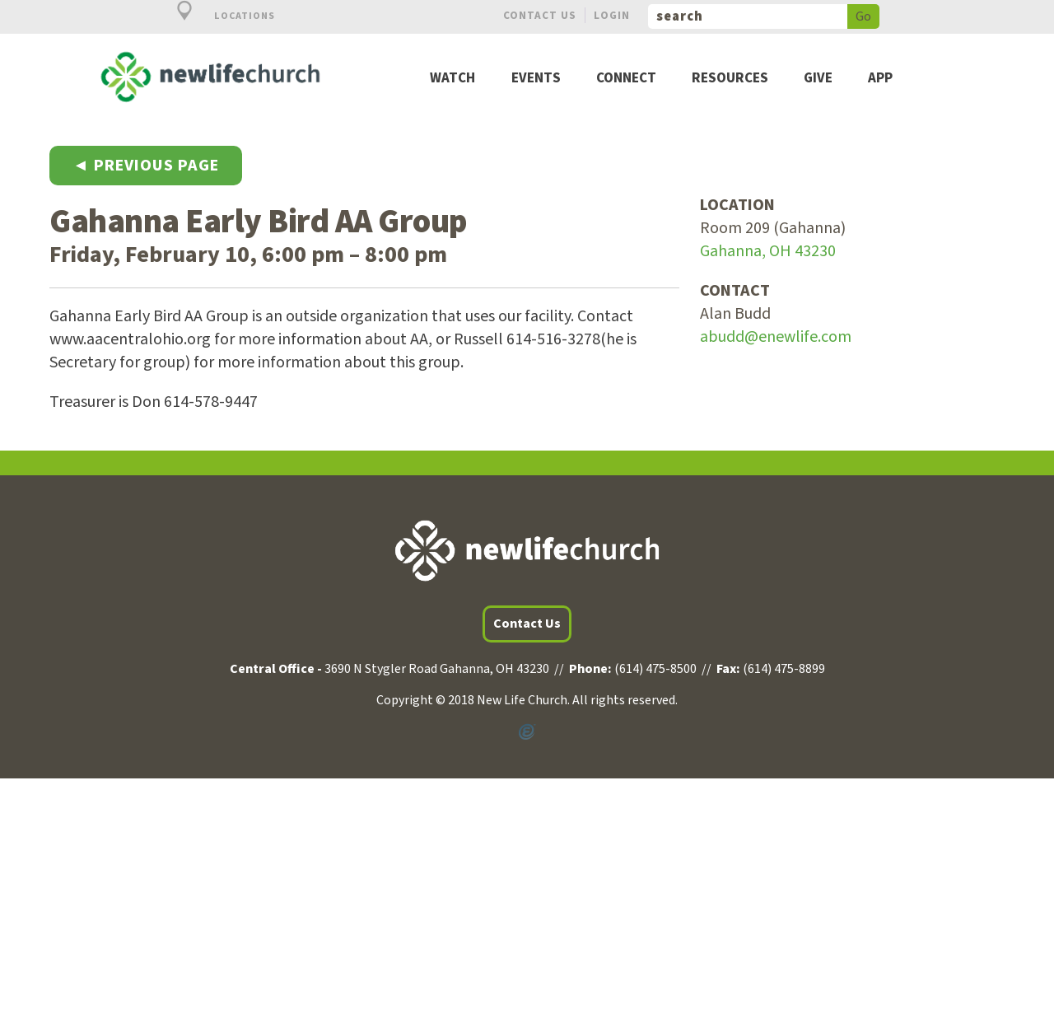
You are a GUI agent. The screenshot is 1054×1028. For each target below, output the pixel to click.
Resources (730, 78)
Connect (626, 78)
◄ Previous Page (145, 165)
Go (863, 16)
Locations (216, 16)
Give (818, 78)
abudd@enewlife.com (775, 336)
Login (612, 15)
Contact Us (539, 15)
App (880, 78)
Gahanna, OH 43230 (768, 251)
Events (536, 78)
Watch (452, 78)
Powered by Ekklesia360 (527, 732)
